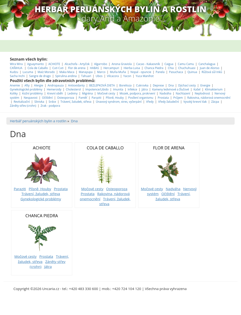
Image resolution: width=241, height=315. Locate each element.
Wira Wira (17, 64)
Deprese (158, 85)
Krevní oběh (55, 93)
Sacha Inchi (17, 76)
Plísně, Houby (115, 98)
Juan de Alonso (210, 68)
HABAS (94, 68)
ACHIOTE (54, 64)
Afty (27, 85)
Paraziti (96, 98)
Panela (160, 72)
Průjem (178, 98)
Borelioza (125, 85)
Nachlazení (183, 93)
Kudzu (14, 72)
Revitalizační (22, 102)
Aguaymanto (35, 64)
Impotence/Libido (97, 89)
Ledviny (73, 93)
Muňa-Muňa (118, 72)
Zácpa (215, 102)
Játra (145, 89)
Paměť (83, 98)
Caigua (169, 64)
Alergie (38, 85)
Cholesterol (73, 89)
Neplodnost (202, 93)
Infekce (132, 89)
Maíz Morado (46, 72)
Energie (205, 85)
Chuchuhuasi (186, 68)
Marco (101, 72)
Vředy (150, 102)
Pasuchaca (176, 72)
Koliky (14, 93)
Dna (171, 85)
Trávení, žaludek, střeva (75, 102)
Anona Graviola (122, 64)
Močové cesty (106, 93)
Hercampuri (111, 68)
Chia (171, 68)
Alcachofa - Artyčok (76, 64)
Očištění (47, 98)
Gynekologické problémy (26, 89)
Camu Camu (186, 64)
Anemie (15, 85)
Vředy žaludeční (168, 102)
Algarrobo (101, 64)
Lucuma (28, 72)
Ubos (99, 76)
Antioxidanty (76, 85)
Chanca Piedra (154, 68)
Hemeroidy (54, 89)
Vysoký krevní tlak (195, 102)
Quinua (192, 72)
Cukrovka (142, 85)
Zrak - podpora (50, 106)
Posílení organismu (141, 98)
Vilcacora (113, 76)
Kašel (197, 89)
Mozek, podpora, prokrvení (137, 93)
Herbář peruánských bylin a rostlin (38, 121)
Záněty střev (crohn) (23, 106)
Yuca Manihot (145, 76)
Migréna (87, 93)
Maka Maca (66, 72)
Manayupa (86, 72)
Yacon (127, 76)
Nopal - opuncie (140, 72)
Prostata (163, 98)
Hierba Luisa (132, 68)
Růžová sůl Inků (212, 72)
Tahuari (86, 76)
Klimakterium (214, 89)
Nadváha (165, 93)
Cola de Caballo (38, 68)
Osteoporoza (65, 98)
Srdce (52, 102)
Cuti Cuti (58, 68)
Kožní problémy (32, 93)
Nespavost (31, 98)
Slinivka (39, 102)
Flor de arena (77, 68)
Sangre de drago (40, 76)
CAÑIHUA (16, 68)
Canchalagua (206, 64)
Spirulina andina (66, 76)
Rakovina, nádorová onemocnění (208, 98)
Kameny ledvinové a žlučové (170, 89)
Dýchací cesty (187, 85)
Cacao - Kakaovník (148, 64)
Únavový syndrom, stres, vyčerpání (119, 102)
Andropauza (56, 85)
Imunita (118, 89)
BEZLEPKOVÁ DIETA (102, 85)
